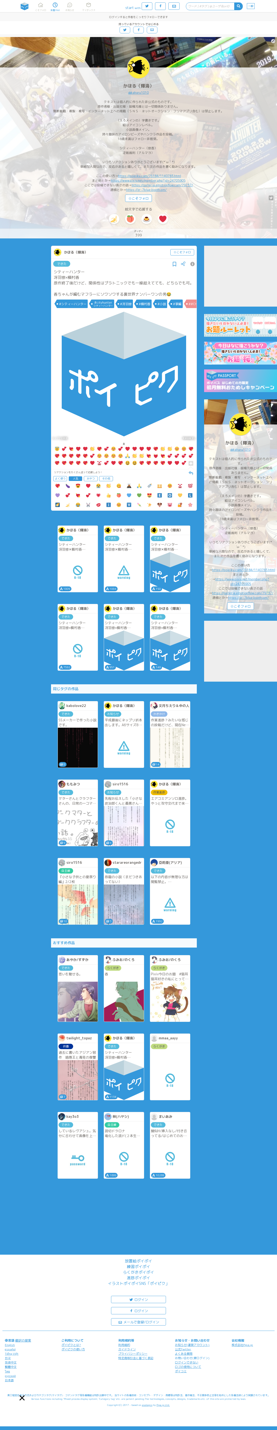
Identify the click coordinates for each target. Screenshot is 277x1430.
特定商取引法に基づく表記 (135, 1358)
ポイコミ (181, 1371)
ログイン (138, 1299)
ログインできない (186, 1362)
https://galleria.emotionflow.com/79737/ (162, 185)
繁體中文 (11, 1367)
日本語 (9, 1380)
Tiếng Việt (11, 1354)
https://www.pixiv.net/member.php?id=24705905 (148, 180)
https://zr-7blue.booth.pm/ (146, 190)
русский (10, 1376)
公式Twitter (183, 1349)
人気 (75, 478)
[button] (22, 1398)
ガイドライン (127, 1349)
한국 (8, 1358)
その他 (106, 478)
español (10, 1349)
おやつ (91, 478)
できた (62, 264)
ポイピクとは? (71, 1345)
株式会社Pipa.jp (242, 1345)
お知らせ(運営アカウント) (192, 1345)
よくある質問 (183, 1354)
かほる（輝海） (138, 86)
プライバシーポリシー (132, 1354)
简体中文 (11, 1362)
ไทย (7, 1371)
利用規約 (124, 1345)
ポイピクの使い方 (73, 1349)
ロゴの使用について (188, 1367)
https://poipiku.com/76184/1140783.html (149, 176)
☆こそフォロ (138, 198)
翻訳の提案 (23, 1340)
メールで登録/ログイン (138, 1322)
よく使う (60, 478)
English (10, 1345)
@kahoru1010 (138, 92)
